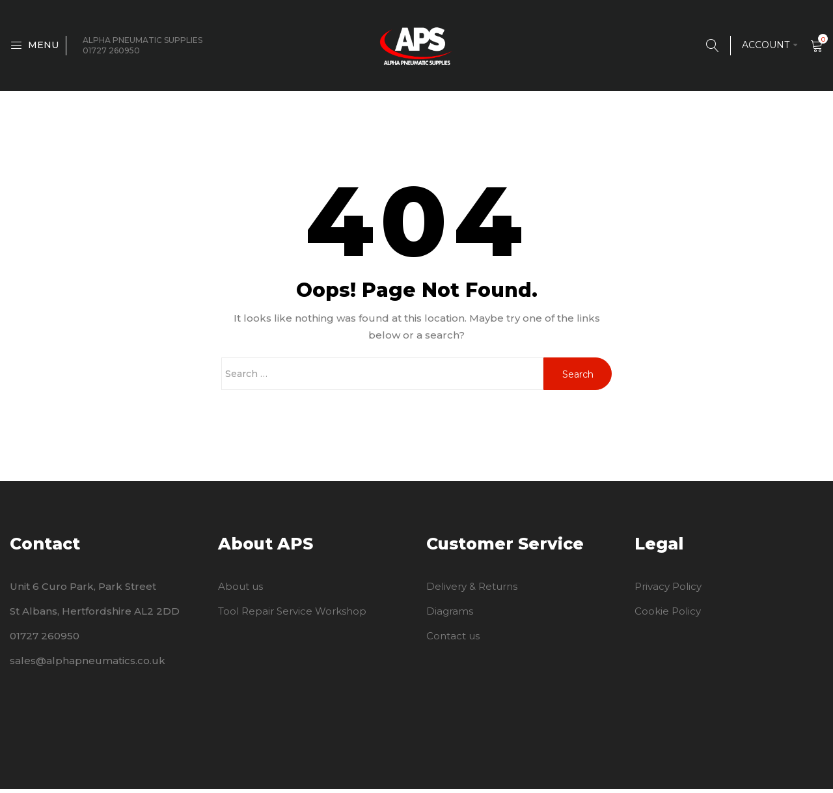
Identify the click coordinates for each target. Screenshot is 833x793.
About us (240, 590)
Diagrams (449, 615)
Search (578, 378)
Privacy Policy (668, 590)
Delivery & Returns (471, 590)
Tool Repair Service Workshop (292, 615)
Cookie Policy (668, 615)
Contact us (453, 639)
